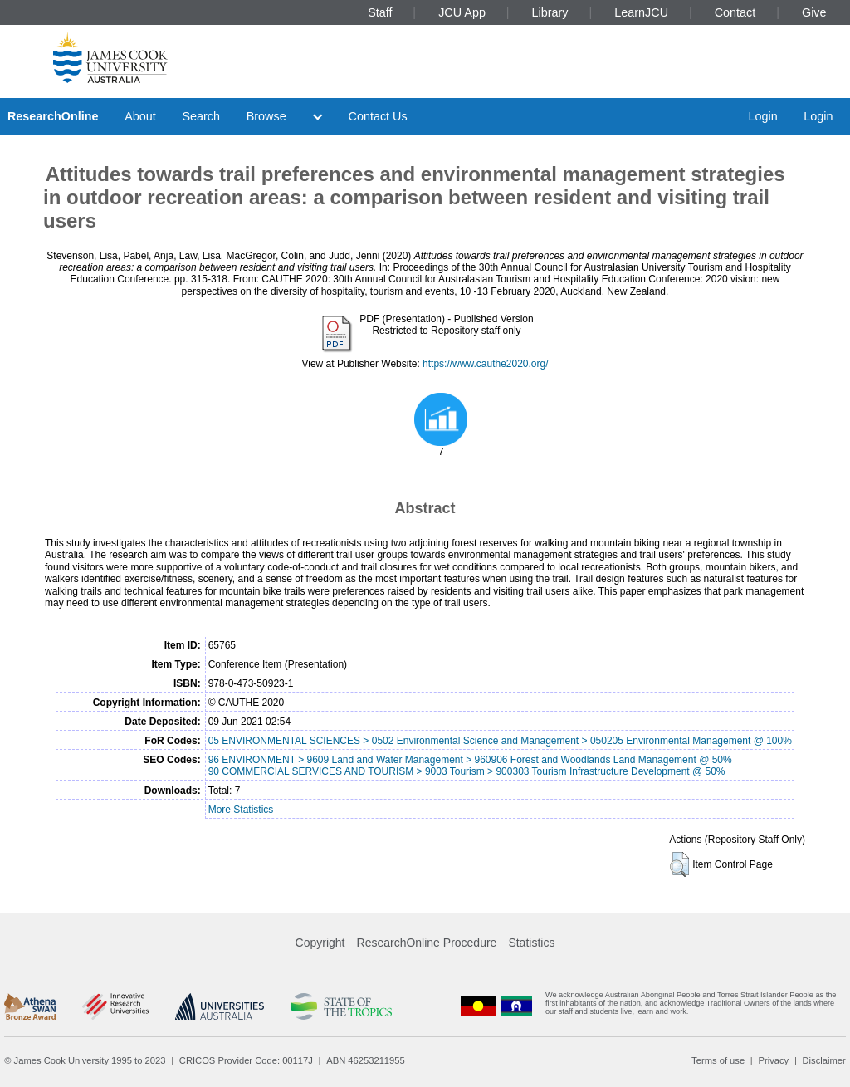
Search (201, 116)
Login (762, 116)
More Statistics (241, 809)
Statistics (531, 942)
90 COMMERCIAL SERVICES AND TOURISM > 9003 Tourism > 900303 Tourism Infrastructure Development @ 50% (466, 771)
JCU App (462, 12)
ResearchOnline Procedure (427, 942)
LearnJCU (641, 12)
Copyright (320, 942)
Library (550, 12)
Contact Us (378, 116)
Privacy (773, 1060)
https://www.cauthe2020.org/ (485, 364)
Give (814, 12)
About (140, 116)
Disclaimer (824, 1060)
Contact (735, 12)
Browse (266, 116)
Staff (380, 12)
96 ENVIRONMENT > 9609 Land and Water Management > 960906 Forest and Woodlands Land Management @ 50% (470, 760)
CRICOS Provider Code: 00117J (246, 1060)
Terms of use (718, 1060)
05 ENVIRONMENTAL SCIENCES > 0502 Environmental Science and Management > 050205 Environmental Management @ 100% (500, 741)
